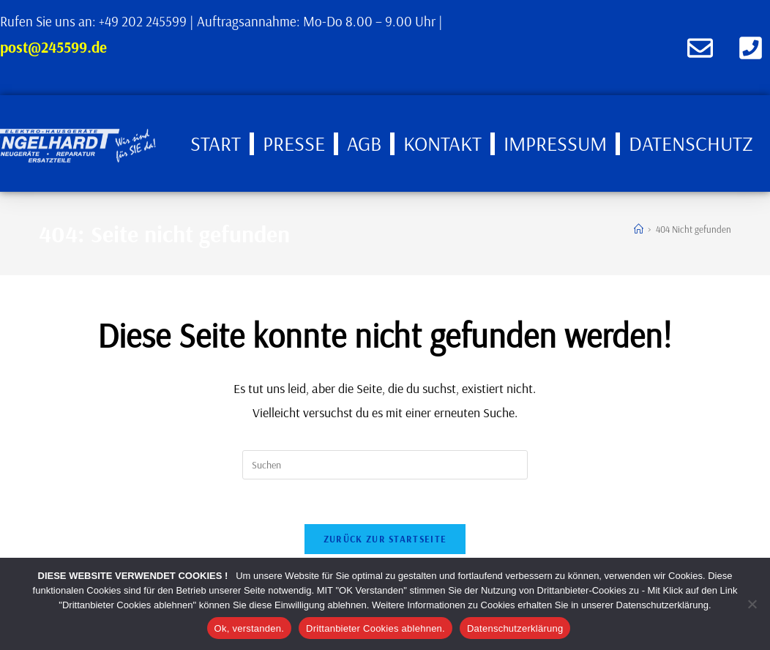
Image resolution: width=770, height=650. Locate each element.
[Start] (638, 229)
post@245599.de (53, 46)
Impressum (555, 143)
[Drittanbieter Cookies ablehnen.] (751, 604)
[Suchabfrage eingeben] (385, 464)
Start (215, 143)
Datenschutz (691, 143)
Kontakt (442, 143)
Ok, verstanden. (249, 628)
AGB (364, 143)
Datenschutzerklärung (515, 628)
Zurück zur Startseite (385, 539)
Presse (294, 143)
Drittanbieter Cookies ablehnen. (375, 628)
